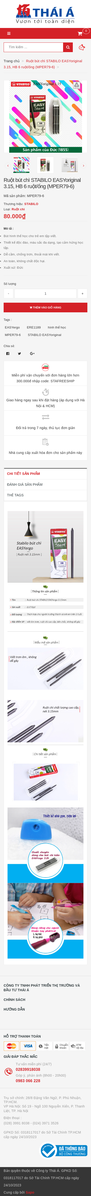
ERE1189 (34, 327)
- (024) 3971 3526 (45, 1123)
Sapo (30, 1192)
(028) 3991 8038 (17, 1123)
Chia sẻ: (9, 346)
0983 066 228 (28, 1081)
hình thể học (57, 327)
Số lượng (10, 284)
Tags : (8, 319)
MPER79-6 (13, 335)
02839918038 (28, 1069)
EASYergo (12, 327)
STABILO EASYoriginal (44, 335)
